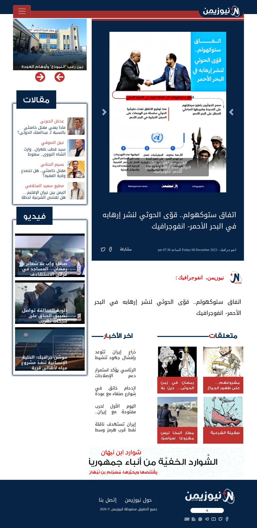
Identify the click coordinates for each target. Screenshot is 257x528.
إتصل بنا (107, 500)
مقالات (36, 99)
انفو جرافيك (228, 250)
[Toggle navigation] (22, 11)
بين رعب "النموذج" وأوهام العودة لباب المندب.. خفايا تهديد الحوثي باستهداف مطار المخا (51, 70)
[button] (231, 112)
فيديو (34, 216)
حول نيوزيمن (138, 500)
